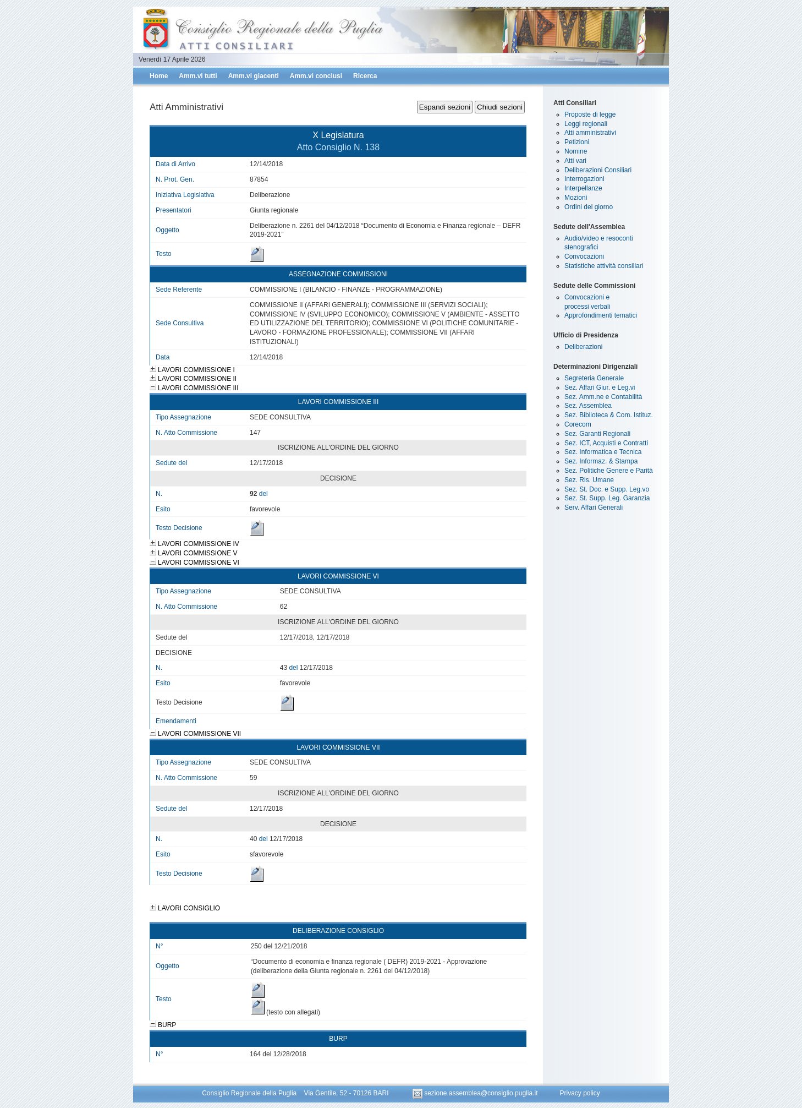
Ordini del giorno (588, 207)
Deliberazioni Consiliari (597, 170)
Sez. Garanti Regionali (597, 434)
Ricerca (365, 76)
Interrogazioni (584, 179)
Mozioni (575, 197)
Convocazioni (584, 256)
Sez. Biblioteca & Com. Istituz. (608, 415)
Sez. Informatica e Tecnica (603, 452)
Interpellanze (583, 188)
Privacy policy (579, 1093)
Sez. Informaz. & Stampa (601, 461)
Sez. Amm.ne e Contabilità (603, 397)
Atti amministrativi (590, 133)
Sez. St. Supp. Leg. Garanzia (607, 498)
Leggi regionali (585, 124)
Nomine (575, 151)
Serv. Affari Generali (593, 507)
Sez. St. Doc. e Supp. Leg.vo (606, 489)
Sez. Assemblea (588, 406)
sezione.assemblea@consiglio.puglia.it (476, 1093)
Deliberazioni (583, 347)
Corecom (577, 424)
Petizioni (576, 142)
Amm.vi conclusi (316, 76)
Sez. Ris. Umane (589, 480)
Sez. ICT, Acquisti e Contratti (606, 443)
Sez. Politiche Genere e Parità (608, 470)
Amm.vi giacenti (253, 76)
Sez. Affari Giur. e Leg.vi (599, 387)
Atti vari (575, 161)
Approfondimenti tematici (600, 315)
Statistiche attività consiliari (603, 266)
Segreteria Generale (594, 378)
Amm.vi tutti (198, 76)
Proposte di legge (590, 114)
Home (159, 76)
